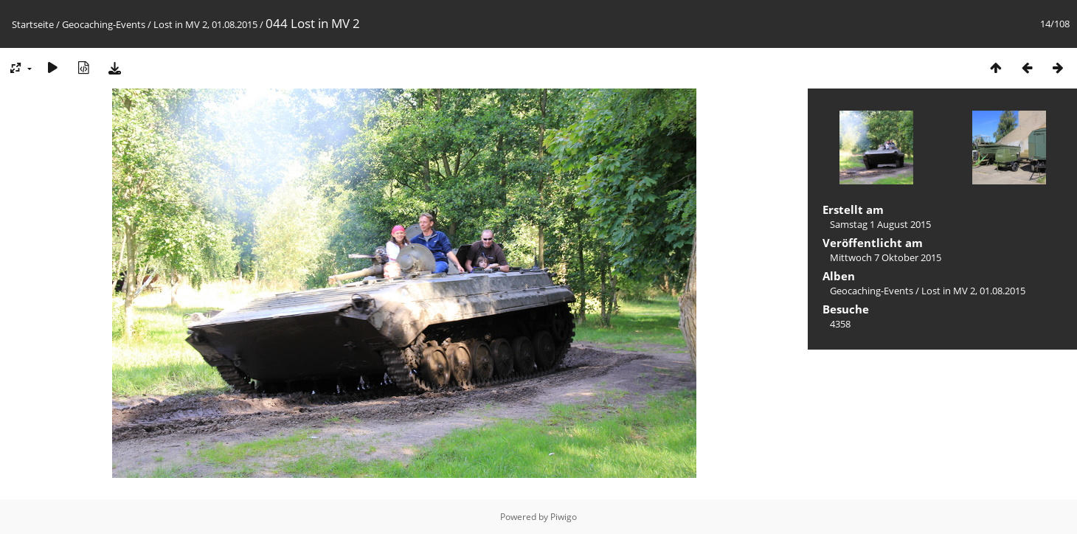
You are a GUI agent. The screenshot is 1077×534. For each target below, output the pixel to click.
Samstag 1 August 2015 (880, 224)
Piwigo (563, 516)
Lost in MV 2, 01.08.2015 (205, 24)
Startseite (33, 24)
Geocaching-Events (103, 24)
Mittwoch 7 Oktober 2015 (885, 257)
